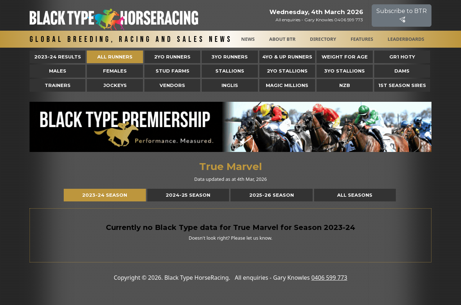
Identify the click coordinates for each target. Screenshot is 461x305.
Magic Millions (287, 85)
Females (115, 71)
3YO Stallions (344, 71)
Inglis (229, 85)
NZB (344, 85)
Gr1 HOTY (402, 57)
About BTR (282, 39)
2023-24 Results (57, 57)
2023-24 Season (104, 195)
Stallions (229, 71)
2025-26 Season (271, 195)
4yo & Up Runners (287, 57)
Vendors (172, 85)
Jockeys (115, 85)
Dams (401, 71)
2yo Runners (172, 57)
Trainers (58, 85)
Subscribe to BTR (401, 15)
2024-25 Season (188, 195)
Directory (323, 39)
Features (361, 39)
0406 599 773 (329, 278)
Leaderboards (406, 39)
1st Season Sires (402, 85)
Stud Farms (172, 71)
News (248, 39)
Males (57, 71)
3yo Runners (229, 57)
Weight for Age (345, 57)
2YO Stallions (287, 71)
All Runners (115, 57)
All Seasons (354, 195)
